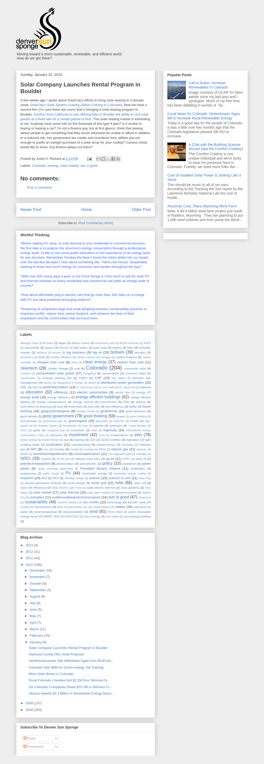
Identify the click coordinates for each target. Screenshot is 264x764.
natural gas (119, 449)
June (34, 609)
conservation (110, 373)
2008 (30, 710)
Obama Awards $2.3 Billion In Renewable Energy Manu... (71, 693)
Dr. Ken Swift (106, 387)
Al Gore (48, 343)
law (66, 439)
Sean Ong (145, 478)
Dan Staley (119, 378)
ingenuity (110, 430)
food (60, 406)
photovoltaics (65, 463)
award (49, 347)
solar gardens (130, 487)
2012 (30, 552)
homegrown (70, 425)
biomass (140, 352)
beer (130, 347)
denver (48, 382)
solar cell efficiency (33, 487)
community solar (135, 368)
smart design (76, 483)
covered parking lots (57, 378)
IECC (23, 430)
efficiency (61, 392)
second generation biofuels (43, 483)
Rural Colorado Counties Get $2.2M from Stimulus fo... (69, 680)
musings (89, 449)
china (74, 362)
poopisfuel (129, 463)
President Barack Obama (100, 468)
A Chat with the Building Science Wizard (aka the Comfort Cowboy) (216, 147)
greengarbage (28, 421)
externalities (27, 406)
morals (74, 449)
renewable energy (94, 473)
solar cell (140, 483)
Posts (29, 738)
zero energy (92, 516)
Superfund (144, 497)
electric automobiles (92, 392)
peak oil (141, 458)
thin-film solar (137, 502)
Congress (89, 373)
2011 (30, 558)
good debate (28, 416)
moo (45, 449)
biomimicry (26, 357)
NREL (25, 458)
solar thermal (69, 492)
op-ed (110, 459)
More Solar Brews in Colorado (51, 674)
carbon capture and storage (94, 357)
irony (102, 435)
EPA (126, 401)
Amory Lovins (80, 343)
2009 (30, 703)
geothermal (108, 411)
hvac (85, 425)
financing (45, 406)
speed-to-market (126, 492)
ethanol (141, 401)
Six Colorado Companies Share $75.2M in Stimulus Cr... (70, 687)
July (33, 603)
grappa (121, 416)
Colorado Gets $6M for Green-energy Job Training (66, 667)
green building (138, 416)
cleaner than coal (130, 362)
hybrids (98, 425)
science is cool (119, 478)
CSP (98, 378)
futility (133, 406)
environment (108, 401)
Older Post (141, 209)
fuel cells (94, 406)
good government (58, 416)
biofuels (117, 352)
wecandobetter (73, 511)
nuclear (46, 458)
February (37, 635)
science (94, 478)
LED (92, 439)
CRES (83, 378)
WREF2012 (72, 516)
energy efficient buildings (98, 397)
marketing (128, 444)
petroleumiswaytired (35, 464)
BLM (41, 357)
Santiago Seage (74, 478)
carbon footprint (126, 357)
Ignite (36, 430)
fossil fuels (75, 406)
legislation (133, 439)
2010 (30, 565)
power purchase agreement (55, 468)
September (38, 590)
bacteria (64, 347)
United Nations (101, 507)
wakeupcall (140, 507)
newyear (141, 449)
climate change (58, 368)
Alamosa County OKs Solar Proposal (56, 654)
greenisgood (78, 421)
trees (60, 507)
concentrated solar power (55, 373)
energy (141, 392)
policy (107, 463)
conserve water (135, 373)
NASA (102, 449)
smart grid (98, 483)
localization (54, 444)
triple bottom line (78, 507)
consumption (28, 378)
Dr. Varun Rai (127, 387)
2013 (30, 545)
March (35, 629)
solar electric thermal (101, 487)
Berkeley (42, 352)
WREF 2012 (52, 516)
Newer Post (30, 209)
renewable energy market (130, 473)
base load (100, 347)
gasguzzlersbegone (55, 411)
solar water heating (98, 492)
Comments (33, 747)
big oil (97, 352)
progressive (28, 473)
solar (119, 482)
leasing (53, 166)
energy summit (83, 401)
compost (25, 373)
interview (56, 435)
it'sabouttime (119, 435)
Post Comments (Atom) (95, 223)
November (38, 577)
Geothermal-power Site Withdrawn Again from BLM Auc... (71, 661)
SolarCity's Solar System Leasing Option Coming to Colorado (75, 105)
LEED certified (110, 439)
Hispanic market (47, 425)
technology (114, 502)
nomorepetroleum (87, 454)
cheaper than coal (50, 362)
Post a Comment (39, 187)
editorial (145, 387)
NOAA (24, 454)
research (27, 478)
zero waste (112, 516)
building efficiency (61, 357)
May (33, 616)
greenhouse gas (53, 421)
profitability (138, 468)
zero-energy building (137, 516)
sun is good (89, 166)
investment (78, 435)
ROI (44, 478)
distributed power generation (122, 382)
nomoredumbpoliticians (50, 454)
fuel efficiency (114, 406)
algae (62, 343)
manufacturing (80, 444)
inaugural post (56, 430)
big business (76, 352)
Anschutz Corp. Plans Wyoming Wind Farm (202, 206)
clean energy (95, 362)
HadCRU (119, 421)
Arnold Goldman (129, 343)
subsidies (37, 497)
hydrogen (115, 425)
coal (77, 368)
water (24, 511)
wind (93, 511)
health (134, 421)
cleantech (29, 368)
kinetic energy (28, 439)
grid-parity (102, 421)
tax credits (91, 502)
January (36, 642)
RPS (56, 478)
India (94, 430)
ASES (147, 343)
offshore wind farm (87, 458)
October (36, 583)
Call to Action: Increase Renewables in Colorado (208, 85)
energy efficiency (58, 397)
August (35, 596)
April (33, 623)
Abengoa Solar (29, 343)
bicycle (57, 352)
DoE (35, 387)
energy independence (51, 401)
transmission (42, 506)
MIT (34, 449)
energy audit (29, 397)
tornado (24, 507)
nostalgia (141, 454)
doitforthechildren (55, 387)
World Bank (115, 512)
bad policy (80, 347)
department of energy (70, 382)
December (38, 570)
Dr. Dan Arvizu (85, 387)
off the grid (63, 459)
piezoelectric (88, 463)
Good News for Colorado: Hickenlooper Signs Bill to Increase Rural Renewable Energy (203, 116)
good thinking (95, 416)
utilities (120, 507)
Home (86, 209)
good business (136, 411)
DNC (23, 387)
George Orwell (86, 411)
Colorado (39, 166)
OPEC (126, 459)
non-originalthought (119, 454)
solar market (69, 166)
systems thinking (68, 502)
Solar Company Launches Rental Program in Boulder (68, 648)
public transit (51, 473)
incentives (78, 430)
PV (68, 473)
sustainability (36, 502)
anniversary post (105, 343)
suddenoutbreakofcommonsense (76, 497)
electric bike (122, 392)
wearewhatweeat (45, 511)
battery (117, 347)
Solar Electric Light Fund (67, 487)
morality (59, 449)
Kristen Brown (50, 439)
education (34, 392)
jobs (138, 435)
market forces (106, 444)
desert (92, 382)
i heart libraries (137, 425)
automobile (31, 347)
